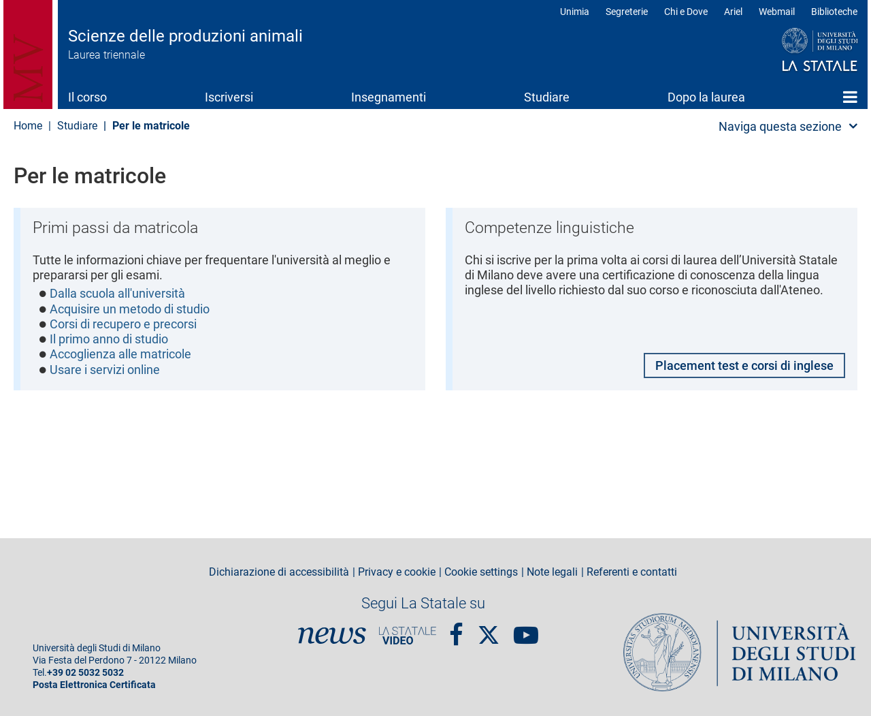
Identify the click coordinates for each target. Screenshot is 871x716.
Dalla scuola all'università (117, 294)
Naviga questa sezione (780, 126)
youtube (526, 629)
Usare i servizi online (105, 371)
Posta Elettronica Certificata (94, 685)
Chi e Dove (686, 11)
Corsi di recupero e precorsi (123, 324)
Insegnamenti (388, 97)
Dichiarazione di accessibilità (279, 572)
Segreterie (627, 11)
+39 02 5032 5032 (85, 673)
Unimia (574, 11)
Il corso (87, 97)
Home (850, 97)
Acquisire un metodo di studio (130, 309)
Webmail (777, 11)
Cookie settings (481, 572)
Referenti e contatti (632, 572)
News (332, 635)
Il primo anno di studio (109, 340)
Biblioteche (834, 11)
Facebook (456, 629)
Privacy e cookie (397, 572)
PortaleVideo (407, 635)
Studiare (547, 97)
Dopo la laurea (706, 97)
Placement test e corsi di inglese (744, 366)
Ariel (733, 11)
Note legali (552, 572)
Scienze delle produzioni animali (185, 36)
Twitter (488, 628)
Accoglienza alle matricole (120, 355)
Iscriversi (229, 97)
